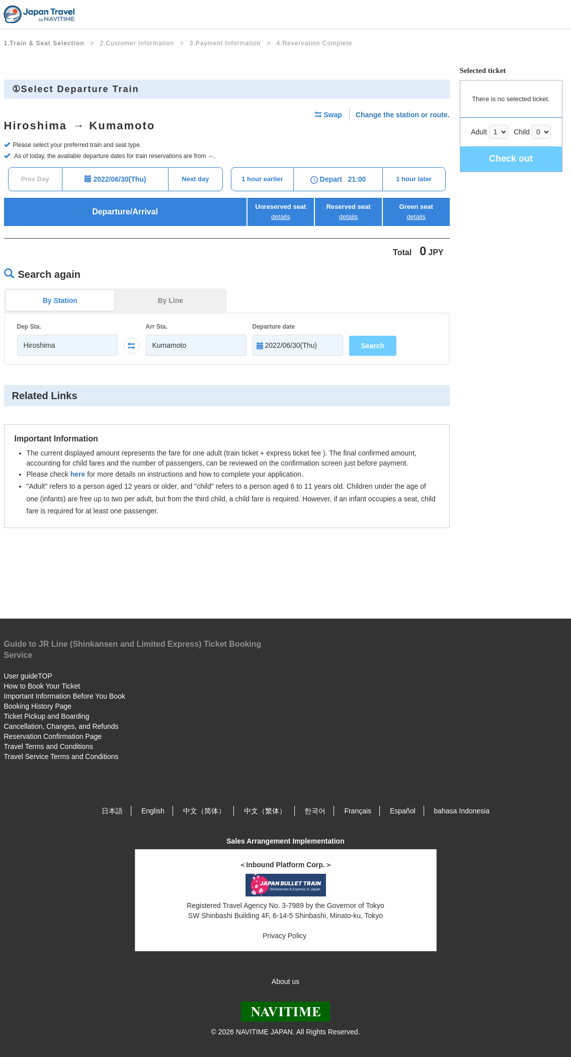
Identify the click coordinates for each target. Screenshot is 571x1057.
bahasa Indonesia (462, 811)
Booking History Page (38, 706)
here (78, 474)
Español (403, 811)
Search (373, 346)
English (153, 811)
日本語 (112, 811)
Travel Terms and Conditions (48, 746)
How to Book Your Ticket (42, 686)
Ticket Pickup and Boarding (47, 716)
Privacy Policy (285, 936)
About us (285, 981)
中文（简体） (204, 811)
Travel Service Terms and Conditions (61, 756)
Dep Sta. (29, 326)
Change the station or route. (403, 115)
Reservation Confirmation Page (53, 736)
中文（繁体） (265, 811)
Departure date (274, 326)
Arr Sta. (157, 326)
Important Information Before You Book (64, 696)
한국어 (314, 811)
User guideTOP (28, 676)
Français (357, 811)
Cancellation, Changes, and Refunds (61, 726)
